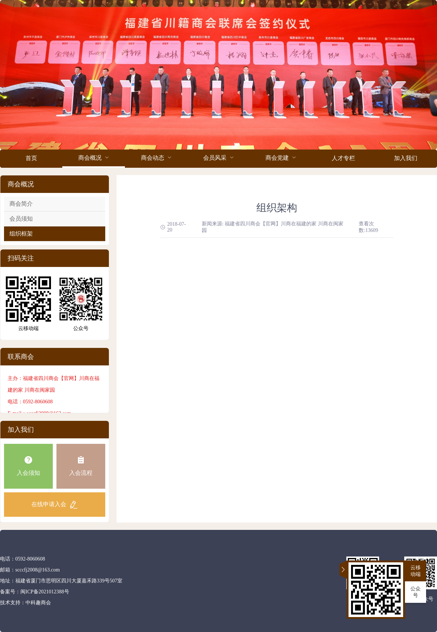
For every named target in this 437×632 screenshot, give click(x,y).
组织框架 (21, 233)
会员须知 (21, 219)
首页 (31, 158)
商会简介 (21, 204)
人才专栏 (343, 158)
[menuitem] (31, 159)
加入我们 (405, 158)
